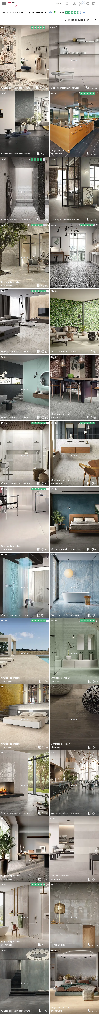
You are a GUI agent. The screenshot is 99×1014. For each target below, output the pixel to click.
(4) (47, 225)
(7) (96, 225)
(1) (96, 93)
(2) (47, 27)
